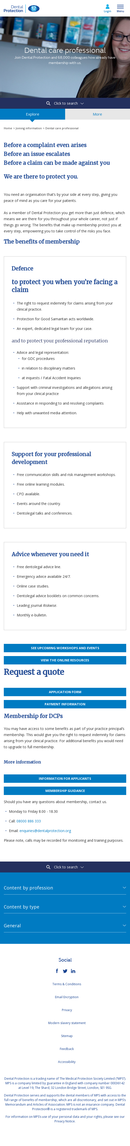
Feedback (67, 1049)
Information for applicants (65, 778)
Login (107, 11)
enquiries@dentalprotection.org (45, 830)
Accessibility (67, 1062)
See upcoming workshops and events (65, 648)
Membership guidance (65, 790)
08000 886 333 (28, 821)
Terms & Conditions (66, 984)
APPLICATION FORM (65, 692)
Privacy (67, 1010)
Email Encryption (67, 997)
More (97, 116)
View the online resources (65, 660)
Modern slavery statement (67, 1023)
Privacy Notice (64, 1121)
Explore (32, 116)
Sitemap (67, 1036)
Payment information (65, 704)
